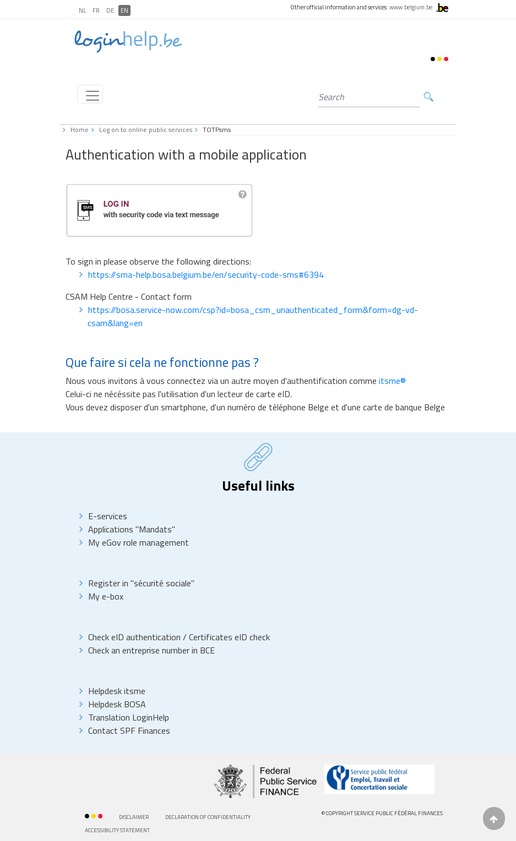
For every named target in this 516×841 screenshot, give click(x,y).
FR (96, 10)
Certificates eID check (229, 637)
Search (428, 97)
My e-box (105, 596)
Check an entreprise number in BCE (151, 650)
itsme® (392, 380)
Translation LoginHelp (128, 717)
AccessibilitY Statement (117, 830)
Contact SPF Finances (129, 730)
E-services (107, 516)
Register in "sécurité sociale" (141, 583)
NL (82, 10)
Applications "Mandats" (131, 529)
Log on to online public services (145, 129)
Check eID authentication (135, 637)
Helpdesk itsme (116, 690)
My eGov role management (138, 542)
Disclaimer (134, 817)
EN (124, 10)
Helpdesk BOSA (117, 704)
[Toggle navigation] (90, 94)
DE (110, 10)
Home (79, 129)
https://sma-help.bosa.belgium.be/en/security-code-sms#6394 (206, 274)
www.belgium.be (410, 7)
